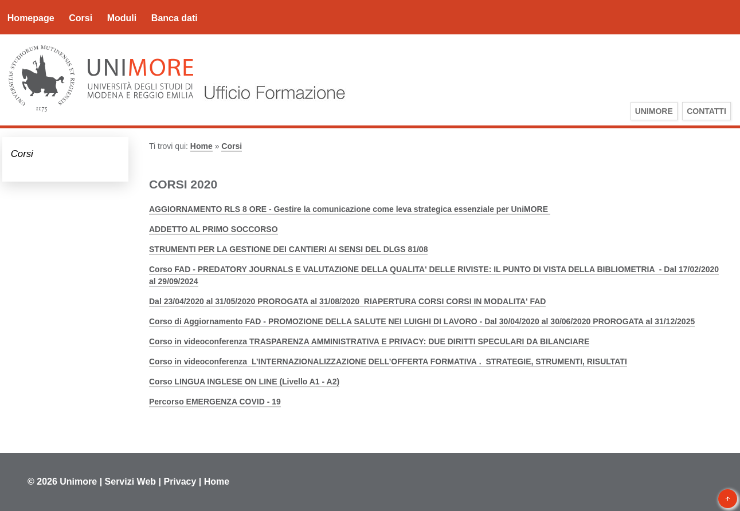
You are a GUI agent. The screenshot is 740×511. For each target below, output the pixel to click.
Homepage (30, 18)
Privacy (179, 481)
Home (201, 146)
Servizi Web (130, 481)
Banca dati (174, 18)
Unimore (78, 481)
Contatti (706, 111)
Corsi (80, 18)
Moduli (122, 18)
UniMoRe (654, 111)
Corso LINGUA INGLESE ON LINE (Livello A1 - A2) (244, 381)
